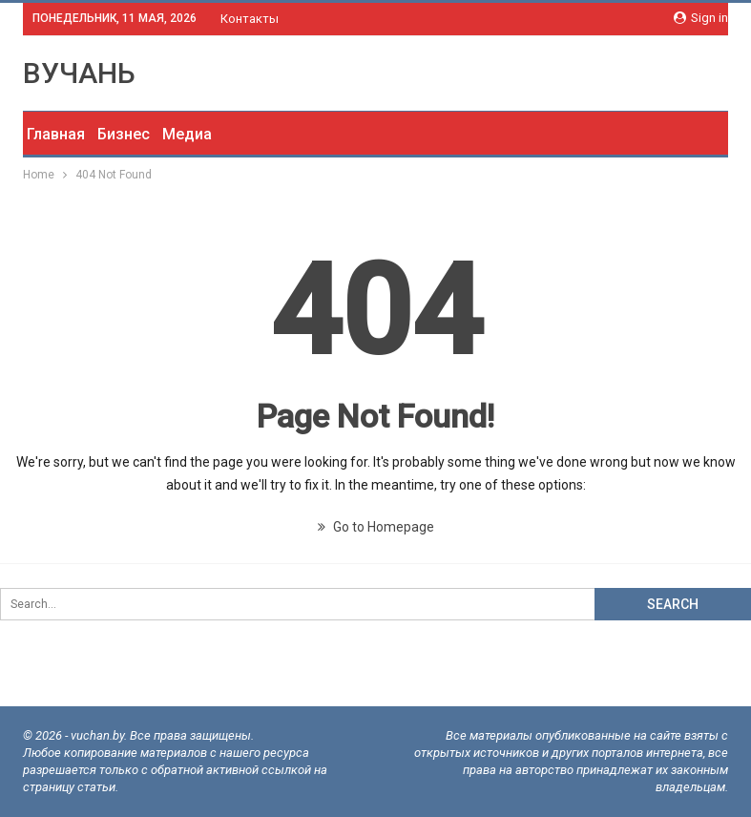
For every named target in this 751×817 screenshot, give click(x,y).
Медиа (187, 134)
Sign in (701, 17)
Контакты (249, 18)
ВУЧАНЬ (79, 73)
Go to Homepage (376, 526)
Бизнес (123, 134)
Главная (56, 134)
